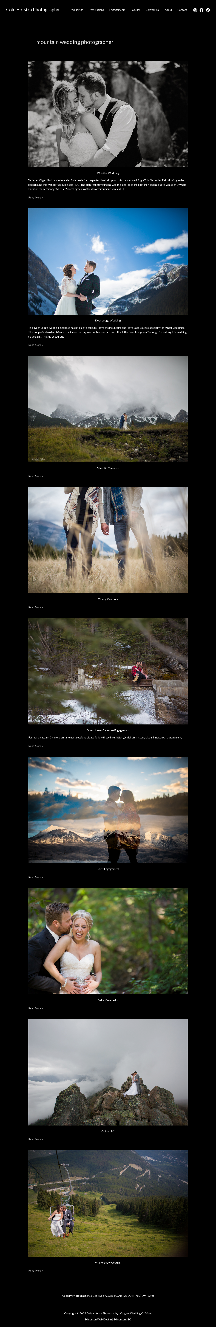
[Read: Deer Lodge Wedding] (108, 261)
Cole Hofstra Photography (32, 9)
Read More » (35, 197)
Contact (182, 9)
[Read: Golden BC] (108, 1072)
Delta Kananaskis (108, 1000)
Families (135, 9)
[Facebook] (201, 10)
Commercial (153, 9)
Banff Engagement (108, 868)
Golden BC (108, 1131)
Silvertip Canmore (108, 468)
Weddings (77, 9)
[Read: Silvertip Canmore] (108, 408)
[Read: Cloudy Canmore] (108, 539)
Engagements (117, 9)
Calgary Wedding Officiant (136, 1313)
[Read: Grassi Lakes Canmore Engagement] (108, 671)
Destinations (96, 9)
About (168, 9)
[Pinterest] (208, 10)
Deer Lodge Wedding (108, 320)
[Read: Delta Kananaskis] (108, 940)
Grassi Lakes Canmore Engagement (108, 730)
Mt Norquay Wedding (108, 1262)
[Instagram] (195, 10)
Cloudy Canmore (108, 599)
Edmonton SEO (122, 1319)
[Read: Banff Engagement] (108, 809)
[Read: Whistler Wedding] (108, 113)
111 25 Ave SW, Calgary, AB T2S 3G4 (111, 1295)
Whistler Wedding (108, 173)
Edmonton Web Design (98, 1319)
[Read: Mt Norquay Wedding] (108, 1203)
